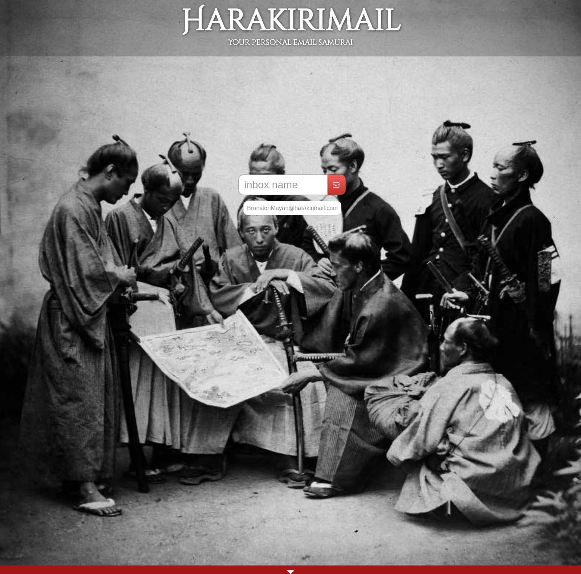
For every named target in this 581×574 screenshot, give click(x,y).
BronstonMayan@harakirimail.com (292, 208)
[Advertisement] (290, 115)
